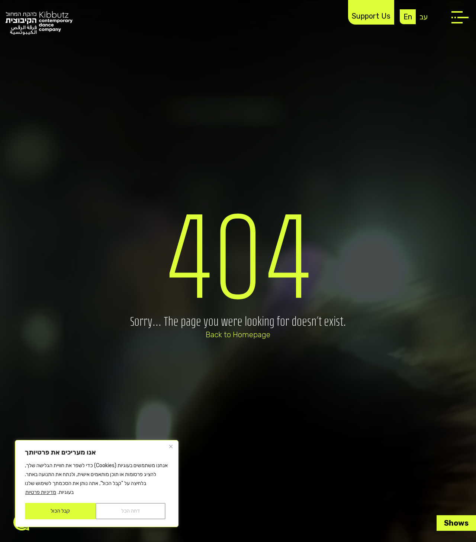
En (407, 16)
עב (423, 16)
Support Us (371, 16)
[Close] (170, 446)
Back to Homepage (238, 334)
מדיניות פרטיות (40, 492)
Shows (456, 523)
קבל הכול (60, 511)
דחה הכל (130, 511)
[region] (96, 483)
